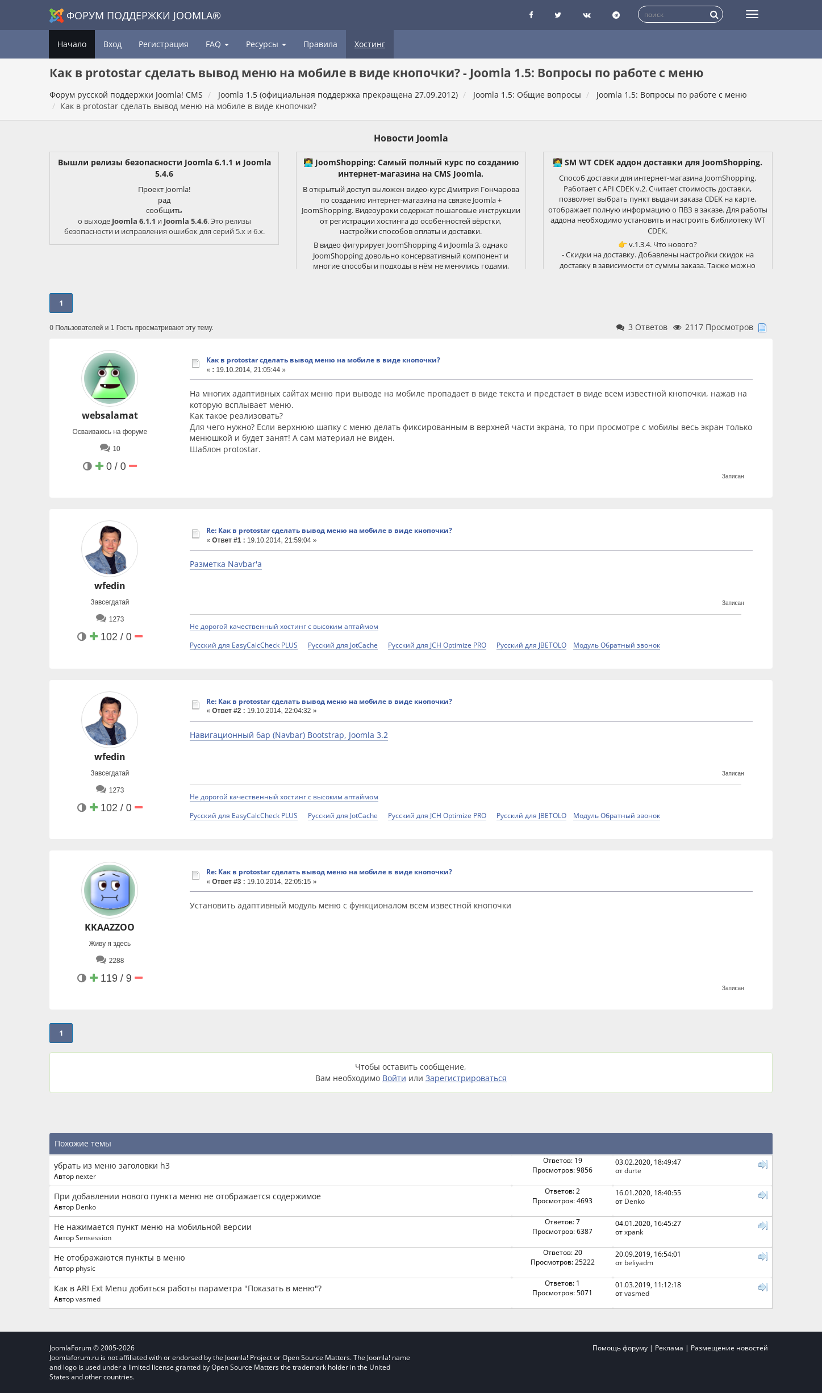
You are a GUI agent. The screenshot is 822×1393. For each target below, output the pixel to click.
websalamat (110, 415)
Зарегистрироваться (466, 1078)
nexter (86, 1176)
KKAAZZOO (110, 927)
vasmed (88, 1298)
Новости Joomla (411, 138)
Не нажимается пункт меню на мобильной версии (153, 1226)
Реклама (669, 1348)
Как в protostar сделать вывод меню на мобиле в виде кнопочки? (323, 360)
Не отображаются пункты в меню (119, 1257)
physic (85, 1268)
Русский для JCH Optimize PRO (437, 644)
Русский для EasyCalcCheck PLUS (244, 644)
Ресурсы (266, 44)
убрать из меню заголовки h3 (112, 1165)
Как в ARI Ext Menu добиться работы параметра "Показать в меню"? (188, 1288)
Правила (320, 44)
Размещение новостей (729, 1348)
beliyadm (638, 1262)
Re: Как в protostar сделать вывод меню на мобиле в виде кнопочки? (329, 530)
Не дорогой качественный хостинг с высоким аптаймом (284, 626)
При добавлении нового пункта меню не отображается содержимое (187, 1196)
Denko (86, 1206)
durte (632, 1170)
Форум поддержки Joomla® (135, 16)
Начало (71, 44)
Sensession (93, 1237)
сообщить (164, 210)
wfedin (110, 585)
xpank (633, 1231)
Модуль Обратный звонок (616, 644)
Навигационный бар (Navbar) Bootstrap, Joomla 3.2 (289, 734)
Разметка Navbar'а (226, 563)
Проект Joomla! (164, 189)
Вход (112, 44)
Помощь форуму (620, 1348)
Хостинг (369, 44)
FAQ (217, 44)
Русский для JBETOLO (531, 644)
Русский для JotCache (343, 644)
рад (164, 200)
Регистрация (164, 44)
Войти (394, 1078)
